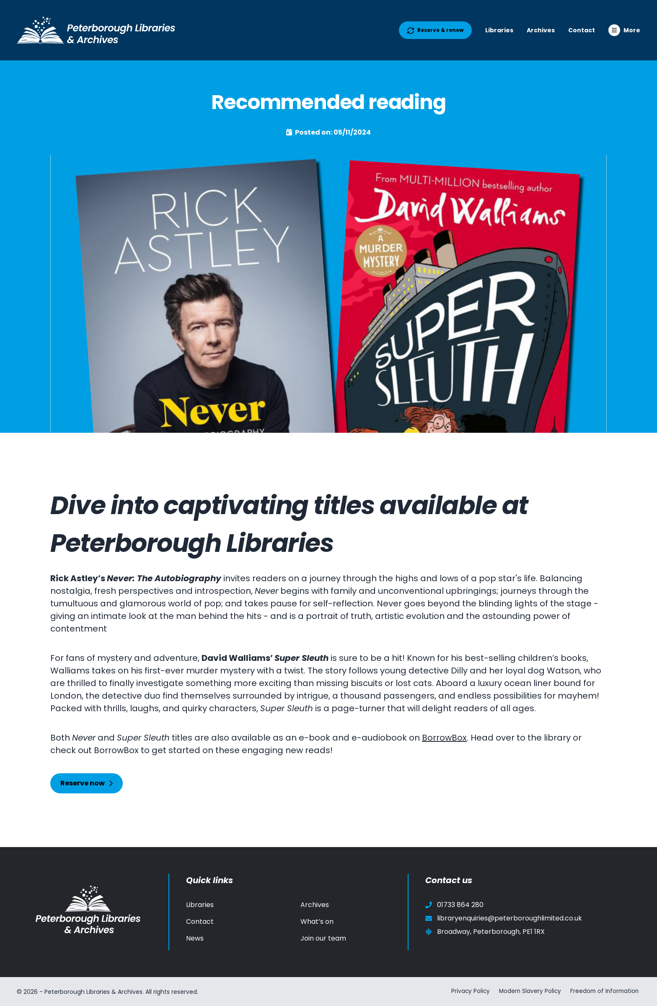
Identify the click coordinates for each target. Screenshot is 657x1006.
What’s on (317, 921)
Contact (581, 30)
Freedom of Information (604, 991)
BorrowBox (444, 737)
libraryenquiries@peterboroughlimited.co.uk (503, 918)
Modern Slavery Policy (527, 991)
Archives (541, 30)
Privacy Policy (466, 991)
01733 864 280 (454, 905)
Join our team (323, 938)
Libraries (499, 30)
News (195, 938)
